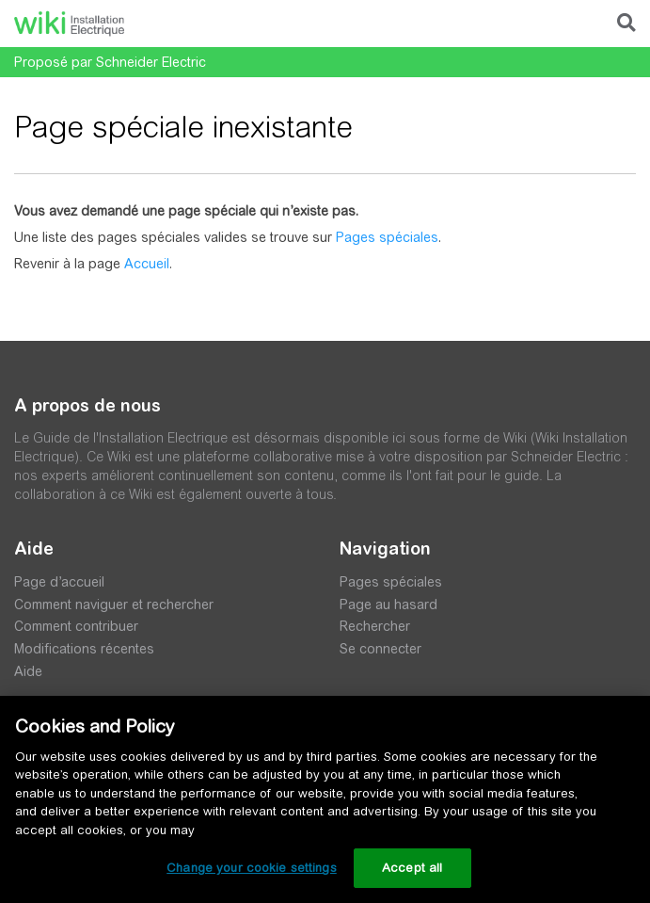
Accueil (146, 263)
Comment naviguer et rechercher (114, 604)
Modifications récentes (84, 648)
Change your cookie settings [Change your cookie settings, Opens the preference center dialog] (251, 868)
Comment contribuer (76, 626)
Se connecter (380, 648)
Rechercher (375, 626)
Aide (28, 671)
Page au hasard (388, 604)
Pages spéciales (387, 237)
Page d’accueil (59, 581)
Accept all (412, 868)
